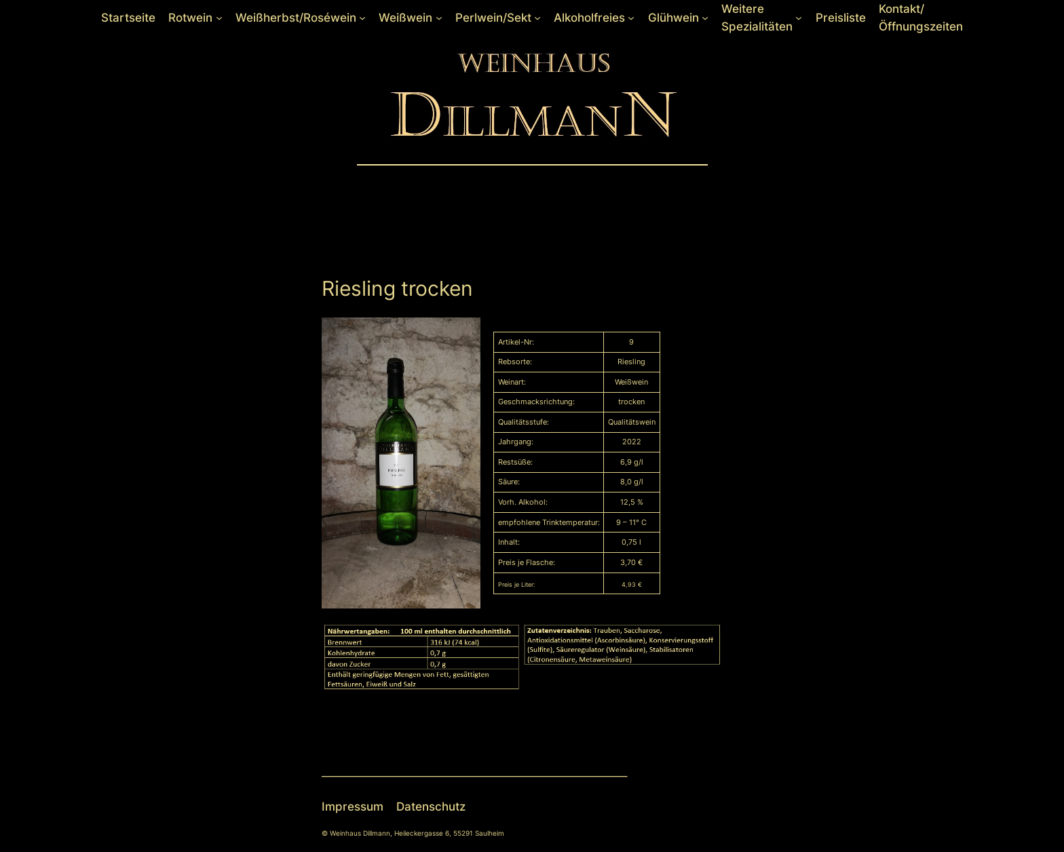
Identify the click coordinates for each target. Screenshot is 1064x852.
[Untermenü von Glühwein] (705, 17)
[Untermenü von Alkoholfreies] (631, 17)
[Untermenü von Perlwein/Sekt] (537, 17)
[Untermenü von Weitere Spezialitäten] (798, 17)
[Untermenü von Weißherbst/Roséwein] (362, 17)
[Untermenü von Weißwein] (439, 17)
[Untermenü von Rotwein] (219, 17)
